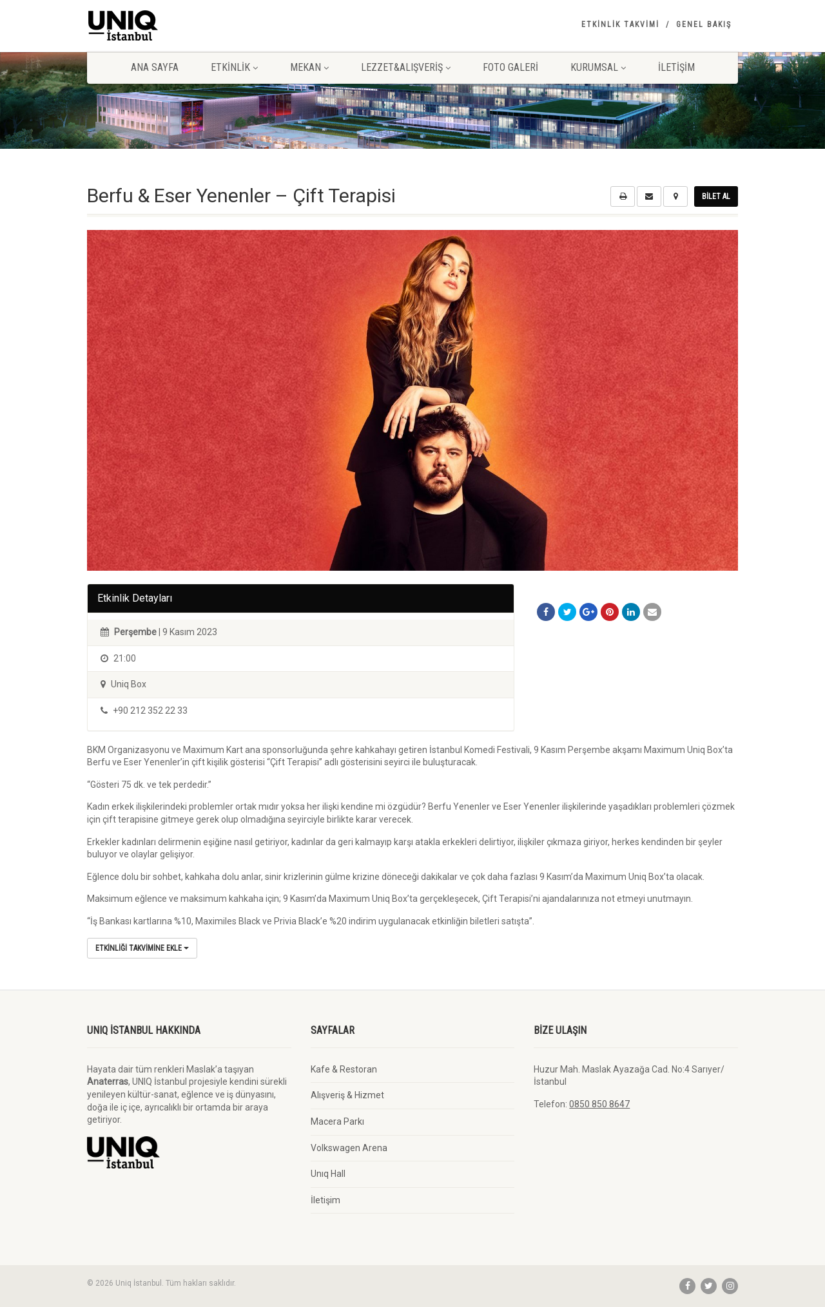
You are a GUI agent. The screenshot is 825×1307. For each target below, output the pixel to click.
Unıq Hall (328, 1174)
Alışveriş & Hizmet (347, 1095)
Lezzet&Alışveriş (406, 67)
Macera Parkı (337, 1121)
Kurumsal (598, 67)
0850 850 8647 (599, 1104)
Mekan (309, 67)
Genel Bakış (704, 24)
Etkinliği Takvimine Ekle (142, 948)
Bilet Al (716, 196)
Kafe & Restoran (344, 1069)
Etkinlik (234, 67)
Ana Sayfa (155, 67)
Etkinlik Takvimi (620, 24)
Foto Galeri (510, 67)
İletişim (676, 67)
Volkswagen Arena (349, 1148)
